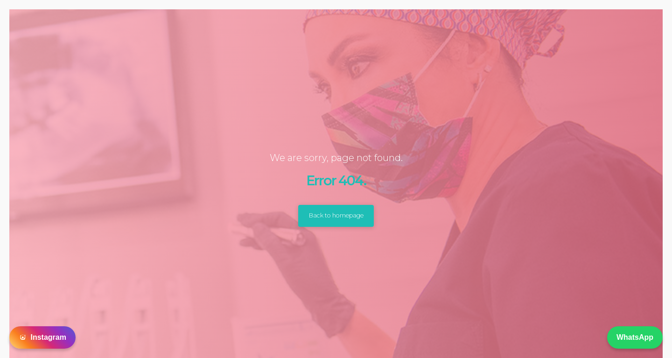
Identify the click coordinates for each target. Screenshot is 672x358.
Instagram (42, 337)
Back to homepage (336, 215)
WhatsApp (634, 337)
